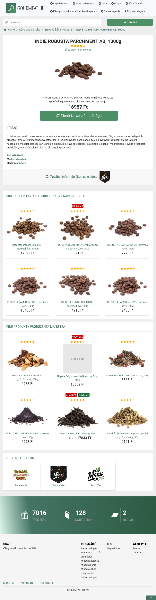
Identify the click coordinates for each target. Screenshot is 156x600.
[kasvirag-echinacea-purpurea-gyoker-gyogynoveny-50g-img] (127, 416)
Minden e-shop (88, 569)
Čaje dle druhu (59, 3)
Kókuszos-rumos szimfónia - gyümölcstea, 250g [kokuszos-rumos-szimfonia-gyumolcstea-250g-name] (27, 377)
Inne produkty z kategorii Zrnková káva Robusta (45, 196)
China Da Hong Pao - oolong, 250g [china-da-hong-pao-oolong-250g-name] (77, 433)
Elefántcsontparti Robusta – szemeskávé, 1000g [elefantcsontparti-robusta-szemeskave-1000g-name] (27, 246)
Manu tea (20, 159)
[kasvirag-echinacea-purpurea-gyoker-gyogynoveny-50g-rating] (127, 400)
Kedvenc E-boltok (20, 458)
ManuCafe (20, 163)
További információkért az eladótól (78, 177)
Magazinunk (113, 548)
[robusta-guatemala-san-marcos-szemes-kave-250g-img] (77, 227)
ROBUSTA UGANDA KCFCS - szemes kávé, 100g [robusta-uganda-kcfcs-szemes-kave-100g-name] (127, 246)
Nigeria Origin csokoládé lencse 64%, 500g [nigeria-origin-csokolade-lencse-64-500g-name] (77, 378)
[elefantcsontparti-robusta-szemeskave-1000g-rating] (27, 211)
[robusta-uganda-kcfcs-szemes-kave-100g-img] (127, 227)
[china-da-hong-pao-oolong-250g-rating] (77, 400)
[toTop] (151, 597)
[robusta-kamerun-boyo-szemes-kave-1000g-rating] (27, 269)
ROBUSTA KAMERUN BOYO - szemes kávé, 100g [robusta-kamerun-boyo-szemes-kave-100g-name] (127, 304)
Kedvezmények (89, 577)
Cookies (137, 552)
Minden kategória (135, 11)
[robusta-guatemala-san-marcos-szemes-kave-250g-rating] (77, 211)
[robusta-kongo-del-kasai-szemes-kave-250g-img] (77, 285)
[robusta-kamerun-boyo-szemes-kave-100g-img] (127, 285)
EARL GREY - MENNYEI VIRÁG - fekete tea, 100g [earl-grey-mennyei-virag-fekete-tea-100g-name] (27, 435)
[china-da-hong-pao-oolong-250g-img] (77, 416)
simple (116, 3)
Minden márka (88, 565)
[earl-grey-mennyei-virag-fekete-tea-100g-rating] (27, 400)
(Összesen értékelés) (78, 49)
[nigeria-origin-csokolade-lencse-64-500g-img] (77, 358)
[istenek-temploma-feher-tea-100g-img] (127, 358)
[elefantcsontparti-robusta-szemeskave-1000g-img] (27, 227)
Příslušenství (133, 3)
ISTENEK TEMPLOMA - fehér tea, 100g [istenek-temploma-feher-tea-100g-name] (127, 375)
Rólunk (136, 548)
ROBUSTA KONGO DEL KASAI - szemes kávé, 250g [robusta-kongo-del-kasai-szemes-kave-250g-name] (77, 304)
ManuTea (8, 582)
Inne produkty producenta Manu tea (35, 326)
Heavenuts (46, 582)
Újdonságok (87, 573)
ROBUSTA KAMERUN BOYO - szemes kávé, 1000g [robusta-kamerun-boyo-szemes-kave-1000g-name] (27, 304)
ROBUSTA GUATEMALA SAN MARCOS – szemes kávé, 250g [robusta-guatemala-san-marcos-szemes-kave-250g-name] (77, 246)
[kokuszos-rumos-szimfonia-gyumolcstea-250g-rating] (27, 342)
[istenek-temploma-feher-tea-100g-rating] (127, 342)
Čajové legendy (110, 11)
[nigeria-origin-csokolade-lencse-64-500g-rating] (77, 342)
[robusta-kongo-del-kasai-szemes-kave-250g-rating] (77, 269)
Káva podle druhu (83, 3)
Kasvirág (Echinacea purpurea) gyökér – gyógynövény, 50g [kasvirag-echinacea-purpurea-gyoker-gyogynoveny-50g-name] (128, 435)
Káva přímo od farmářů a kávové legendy (73, 11)
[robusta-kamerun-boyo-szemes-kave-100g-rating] (127, 269)
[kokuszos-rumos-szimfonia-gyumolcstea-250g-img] (27, 358)
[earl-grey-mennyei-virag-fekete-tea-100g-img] (27, 416)
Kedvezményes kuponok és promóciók (91, 552)
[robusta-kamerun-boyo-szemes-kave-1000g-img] (27, 285)
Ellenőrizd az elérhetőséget (79, 115)
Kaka (102, 3)
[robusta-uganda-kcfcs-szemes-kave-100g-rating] (127, 211)
